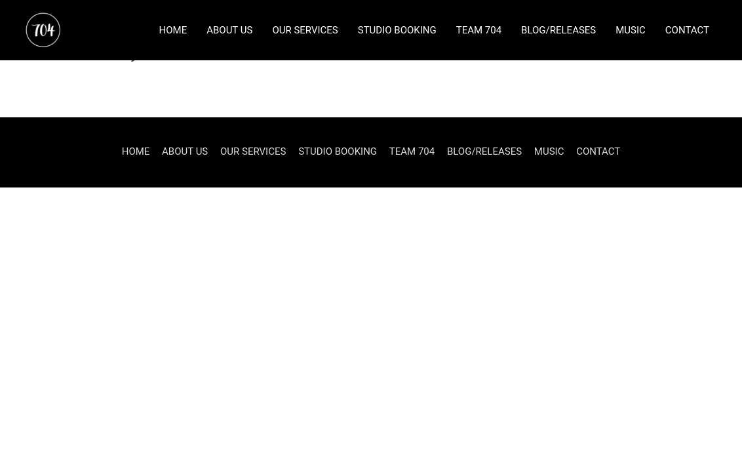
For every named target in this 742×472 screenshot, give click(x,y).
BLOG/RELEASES (558, 30)
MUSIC (630, 30)
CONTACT (687, 30)
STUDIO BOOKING (397, 30)
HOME (173, 30)
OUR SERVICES (305, 30)
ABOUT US (229, 30)
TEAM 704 (478, 30)
